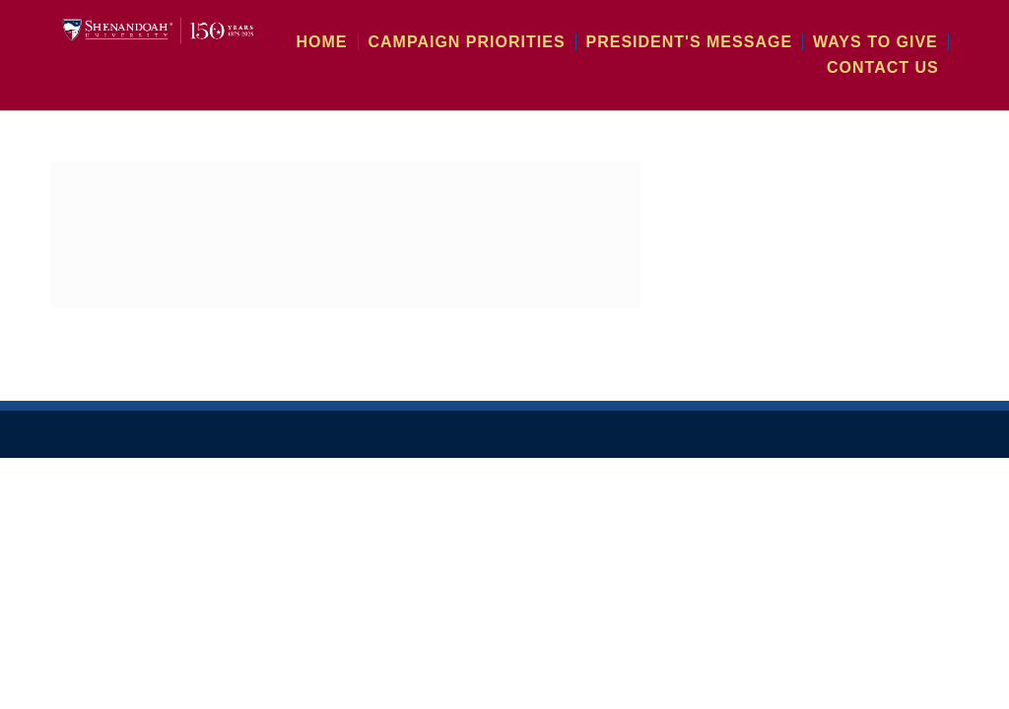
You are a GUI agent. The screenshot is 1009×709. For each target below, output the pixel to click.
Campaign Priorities (532, 41)
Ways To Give (884, 41)
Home (407, 41)
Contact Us (890, 67)
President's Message (723, 41)
